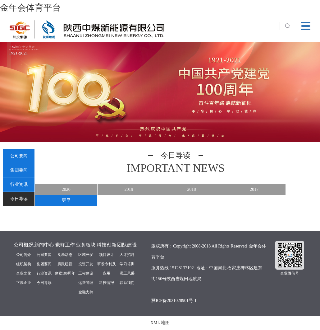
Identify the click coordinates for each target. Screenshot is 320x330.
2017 (254, 189)
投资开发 (85, 264)
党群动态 (64, 254)
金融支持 (85, 292)
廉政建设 (64, 264)
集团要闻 (19, 170)
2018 (191, 189)
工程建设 (85, 273)
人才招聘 (127, 254)
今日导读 (19, 198)
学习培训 (127, 264)
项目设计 (106, 254)
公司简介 (23, 254)
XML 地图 (160, 322)
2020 (66, 189)
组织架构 (23, 264)
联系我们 (127, 282)
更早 (66, 200)
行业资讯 (19, 184)
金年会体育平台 (30, 7)
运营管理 (85, 282)
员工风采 (127, 273)
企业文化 (23, 273)
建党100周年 (65, 273)
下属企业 (23, 282)
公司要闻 (19, 155)
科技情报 (106, 282)
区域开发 (85, 254)
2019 (129, 189)
